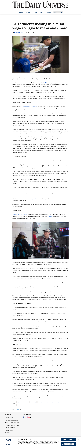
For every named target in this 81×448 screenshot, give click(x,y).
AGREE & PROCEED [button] (68, 444)
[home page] (40, 6)
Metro (35, 12)
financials (33, 402)
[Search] (58, 12)
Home (21, 12)
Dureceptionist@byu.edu (10, 434)
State (13, 19)
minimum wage (59, 402)
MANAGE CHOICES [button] (68, 439)
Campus (28, 12)
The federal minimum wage (19, 214)
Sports (41, 12)
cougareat (26, 402)
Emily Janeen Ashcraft (19, 32)
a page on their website (36, 199)
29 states (50, 216)
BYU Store (46, 83)
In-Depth (49, 12)
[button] (78, 439)
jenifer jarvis (41, 402)
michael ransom (49, 402)
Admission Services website (30, 106)
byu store (19, 402)
